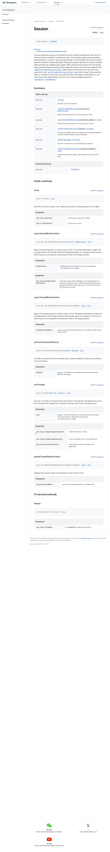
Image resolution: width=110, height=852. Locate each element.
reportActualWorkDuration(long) (60, 72)
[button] (13, 23)
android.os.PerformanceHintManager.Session (52, 51)
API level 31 (100, 27)
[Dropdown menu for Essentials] (31, 2)
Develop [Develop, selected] (57, 2)
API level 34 (99, 385)
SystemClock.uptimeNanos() (45, 80)
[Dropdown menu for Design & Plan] (49, 2)
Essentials (25, 2)
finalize (74, 169)
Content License (86, 538)
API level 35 (99, 234)
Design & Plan (41, 2)
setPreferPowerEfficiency (68, 129)
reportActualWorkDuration (68, 109)
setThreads (62, 140)
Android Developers (40, 21)
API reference (8, 10)
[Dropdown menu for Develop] (62, 2)
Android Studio (100, 2)
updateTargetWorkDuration (68, 149)
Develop (50, 21)
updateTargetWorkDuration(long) (47, 70)
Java (101, 33)
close (60, 100)
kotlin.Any (37, 49)
